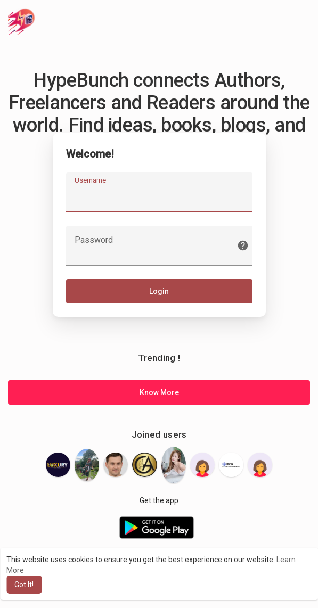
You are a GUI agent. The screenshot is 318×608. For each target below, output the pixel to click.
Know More (159, 392)
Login (159, 291)
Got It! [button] (24, 584)
